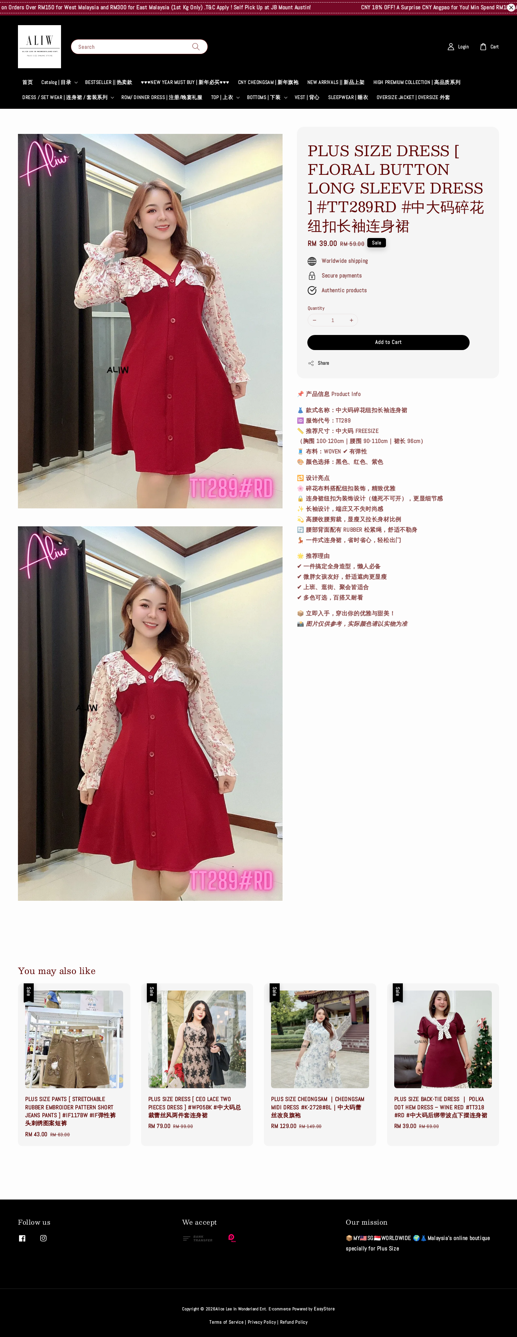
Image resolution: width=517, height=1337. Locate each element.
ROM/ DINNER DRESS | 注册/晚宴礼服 (161, 97)
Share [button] (318, 363)
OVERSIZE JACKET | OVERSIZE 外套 (413, 97)
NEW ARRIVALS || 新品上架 (336, 82)
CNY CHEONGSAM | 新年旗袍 (268, 82)
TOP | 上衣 (222, 97)
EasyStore (324, 1309)
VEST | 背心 (307, 97)
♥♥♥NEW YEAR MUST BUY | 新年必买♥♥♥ (185, 82)
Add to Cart (388, 342)
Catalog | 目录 (56, 82)
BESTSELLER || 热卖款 (108, 82)
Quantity (316, 308)
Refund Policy (294, 1322)
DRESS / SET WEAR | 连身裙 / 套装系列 (64, 97)
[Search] (196, 46)
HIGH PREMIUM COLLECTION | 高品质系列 (417, 82)
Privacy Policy (262, 1322)
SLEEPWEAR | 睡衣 (348, 97)
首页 (27, 82)
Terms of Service (226, 1322)
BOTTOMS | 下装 (263, 97)
